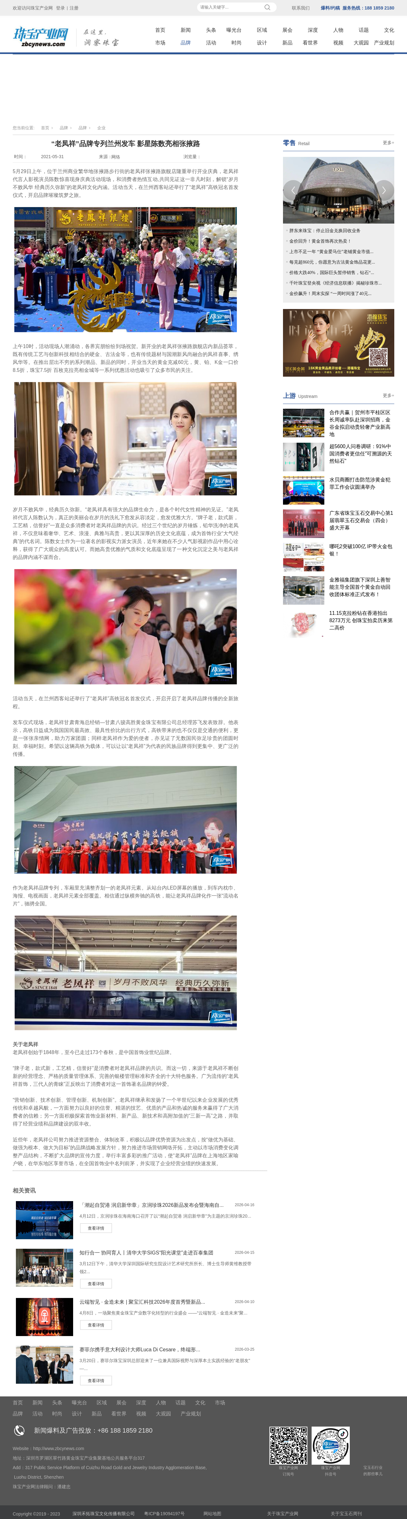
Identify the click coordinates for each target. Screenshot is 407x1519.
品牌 (186, 42)
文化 (389, 30)
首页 (160, 30)
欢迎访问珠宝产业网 (33, 7)
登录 (60, 7)
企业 (101, 127)
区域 (262, 30)
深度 (313, 30)
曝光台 (234, 30)
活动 (211, 42)
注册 (74, 7)
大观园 (361, 42)
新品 (287, 42)
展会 (287, 30)
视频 (338, 42)
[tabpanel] (338, 190)
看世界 (310, 42)
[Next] (384, 190)
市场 (160, 42)
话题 (364, 30)
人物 (338, 30)
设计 (262, 42)
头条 (211, 30)
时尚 (236, 42)
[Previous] (293, 190)
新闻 (186, 30)
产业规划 (384, 42)
